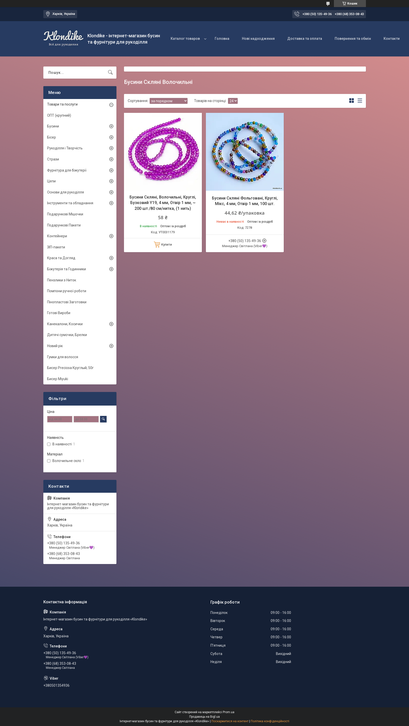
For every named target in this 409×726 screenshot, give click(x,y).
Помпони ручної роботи (66, 291)
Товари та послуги (62, 104)
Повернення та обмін (353, 39)
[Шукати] (110, 73)
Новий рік (55, 346)
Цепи (51, 181)
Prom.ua (228, 712)
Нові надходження (258, 39)
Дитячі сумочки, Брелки (67, 335)
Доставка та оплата (304, 39)
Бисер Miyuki (57, 379)
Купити (166, 244)
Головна (222, 39)
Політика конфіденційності (270, 721)
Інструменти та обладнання (70, 203)
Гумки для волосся (62, 357)
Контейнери (57, 236)
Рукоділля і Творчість (65, 148)
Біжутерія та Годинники (66, 269)
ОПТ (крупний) (59, 115)
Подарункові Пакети (64, 225)
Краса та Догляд (61, 258)
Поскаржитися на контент (229, 721)
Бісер (51, 137)
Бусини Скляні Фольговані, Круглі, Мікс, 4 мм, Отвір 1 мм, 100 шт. (245, 201)
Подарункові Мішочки (65, 214)
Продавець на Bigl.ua (204, 716)
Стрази (53, 159)
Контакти (392, 39)
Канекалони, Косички (65, 324)
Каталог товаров (185, 39)
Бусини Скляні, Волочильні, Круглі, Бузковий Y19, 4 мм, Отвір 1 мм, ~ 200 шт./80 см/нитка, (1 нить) (163, 203)
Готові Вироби (58, 313)
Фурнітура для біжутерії (66, 170)
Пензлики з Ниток (61, 280)
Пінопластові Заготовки (66, 302)
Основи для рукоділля (65, 192)
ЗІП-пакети (56, 247)
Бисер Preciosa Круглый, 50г (70, 368)
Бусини (53, 126)
